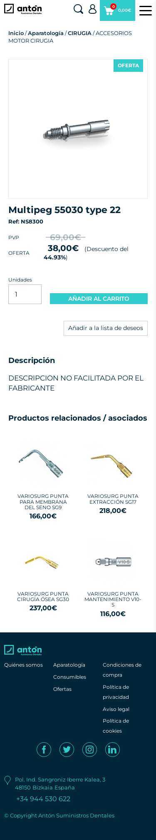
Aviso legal (116, 709)
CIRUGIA (80, 33)
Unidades (20, 280)
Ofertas (62, 689)
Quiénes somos (23, 665)
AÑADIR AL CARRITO (98, 298)
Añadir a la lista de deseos (105, 328)
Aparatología (46, 33)
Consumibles (69, 677)
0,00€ (117, 12)
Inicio (16, 33)
